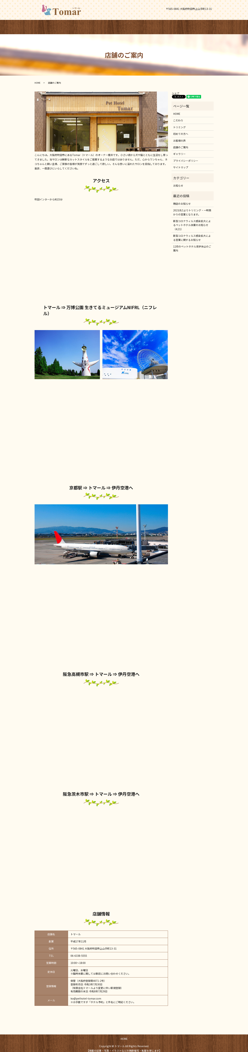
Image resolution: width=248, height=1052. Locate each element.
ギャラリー (179, 150)
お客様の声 (179, 137)
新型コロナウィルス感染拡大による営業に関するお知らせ (192, 234)
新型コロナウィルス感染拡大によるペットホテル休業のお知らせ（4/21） (192, 221)
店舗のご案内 (180, 144)
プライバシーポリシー (185, 157)
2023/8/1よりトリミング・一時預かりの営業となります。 (192, 209)
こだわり (178, 117)
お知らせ (178, 182)
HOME (119, 25)
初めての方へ (180, 130)
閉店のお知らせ (182, 200)
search (135, 25)
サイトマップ (180, 164)
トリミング (179, 124)
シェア (175, 90)
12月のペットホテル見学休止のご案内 (192, 245)
